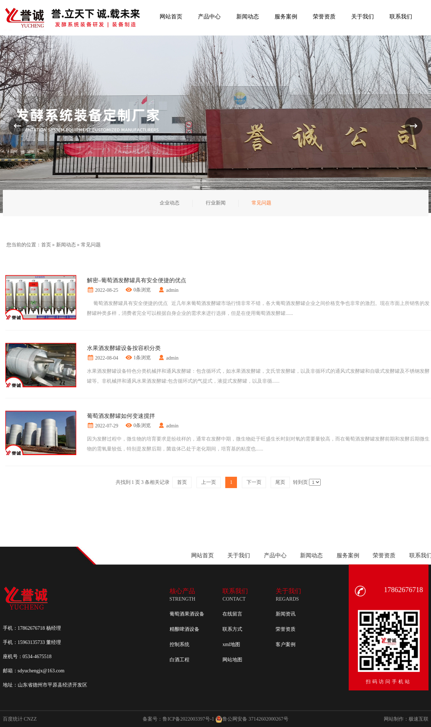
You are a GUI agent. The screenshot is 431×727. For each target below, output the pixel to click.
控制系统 (179, 644)
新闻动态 (66, 244)
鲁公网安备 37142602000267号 (251, 719)
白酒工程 (179, 659)
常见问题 (91, 244)
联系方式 (232, 629)
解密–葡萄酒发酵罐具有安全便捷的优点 (136, 280)
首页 (46, 244)
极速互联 (419, 719)
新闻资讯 (285, 614)
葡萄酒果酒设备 (187, 614)
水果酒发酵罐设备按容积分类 (124, 348)
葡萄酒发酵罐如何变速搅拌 (121, 416)
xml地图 (231, 644)
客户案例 (285, 644)
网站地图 (232, 659)
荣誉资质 (285, 629)
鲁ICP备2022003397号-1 (188, 719)
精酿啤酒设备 (184, 629)
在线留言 (232, 614)
